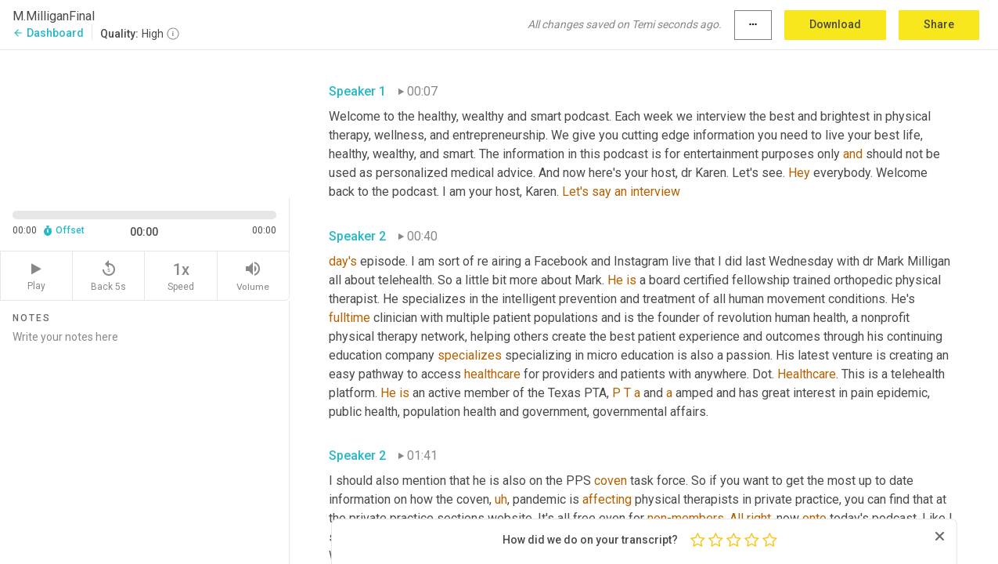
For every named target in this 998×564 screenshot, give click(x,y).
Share (939, 24)
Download (835, 24)
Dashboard (48, 33)
